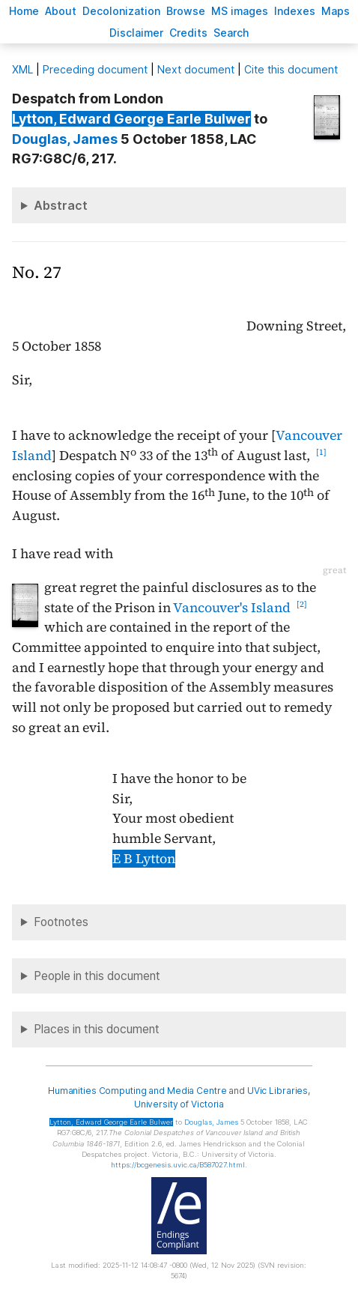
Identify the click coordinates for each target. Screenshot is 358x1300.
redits (188, 32)
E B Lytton (143, 859)
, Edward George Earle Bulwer (131, 119)
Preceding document (95, 69)
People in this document (97, 976)
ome (24, 10)
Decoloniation (121, 10)
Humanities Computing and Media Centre (137, 1090)
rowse (185, 10)
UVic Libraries (277, 1090)
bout (60, 10)
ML (22, 69)
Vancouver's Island (232, 608)
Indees (294, 10)
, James (65, 139)
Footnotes (61, 922)
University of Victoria (179, 1104)
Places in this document (97, 1029)
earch (231, 32)
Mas (335, 10)
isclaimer (136, 32)
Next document (195, 69)
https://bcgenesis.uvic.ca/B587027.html (178, 1165)
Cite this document (291, 69)
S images (239, 10)
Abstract (61, 205)
